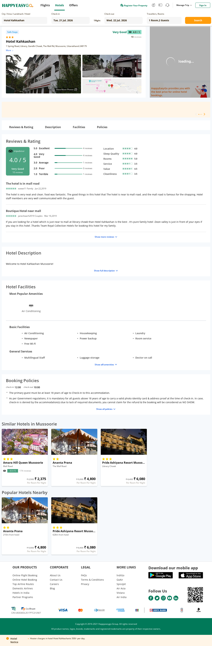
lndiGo (120, 575)
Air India (122, 597)
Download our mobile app (173, 567)
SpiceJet (121, 584)
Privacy (85, 584)
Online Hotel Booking (25, 579)
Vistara (121, 592)
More (10, 50)
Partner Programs (23, 597)
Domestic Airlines (23, 588)
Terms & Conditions (92, 579)
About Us (55, 575)
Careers (54, 584)
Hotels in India (21, 592)
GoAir (120, 579)
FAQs (84, 575)
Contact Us (56, 579)
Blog (52, 588)
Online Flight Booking (25, 575)
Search (198, 20)
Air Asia (121, 588)
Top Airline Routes (23, 584)
